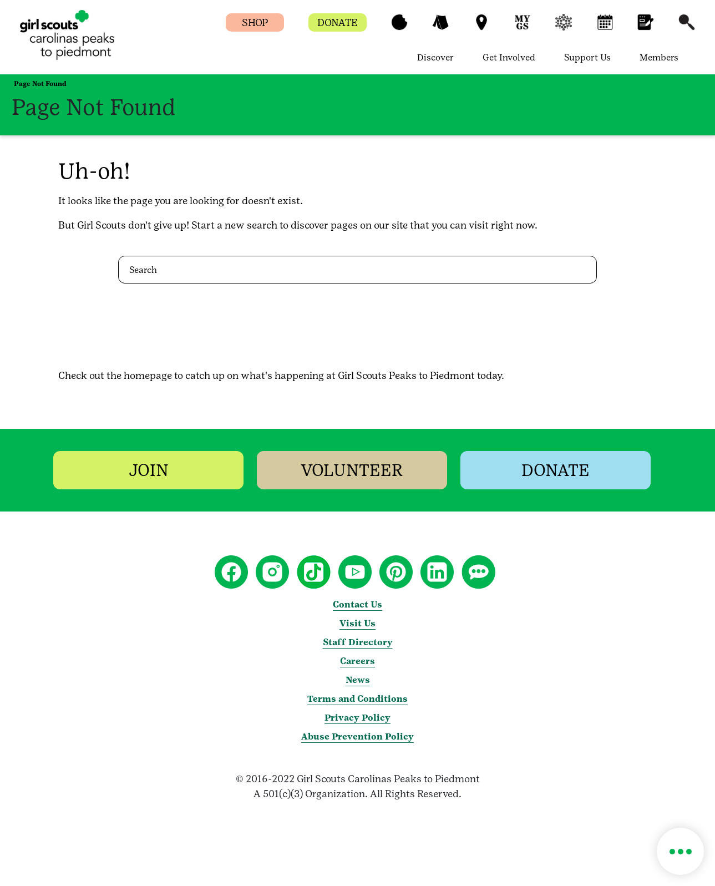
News (358, 680)
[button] (399, 27)
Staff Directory (358, 642)
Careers (357, 661)
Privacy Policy (357, 717)
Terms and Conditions (357, 698)
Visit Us (357, 623)
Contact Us (357, 604)
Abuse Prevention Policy (357, 736)
